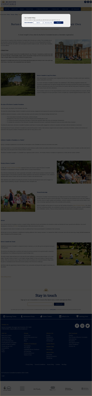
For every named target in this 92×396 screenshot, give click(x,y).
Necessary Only (48, 22)
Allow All (58, 22)
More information (28, 22)
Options (38, 22)
